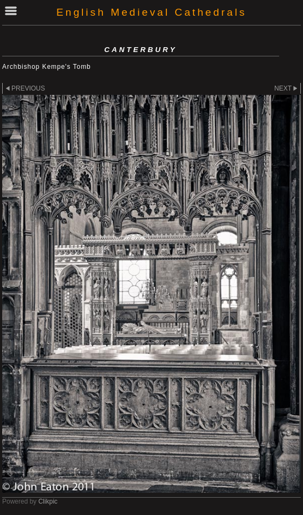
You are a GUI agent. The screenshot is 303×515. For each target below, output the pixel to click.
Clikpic (47, 501)
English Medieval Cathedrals (151, 12)
